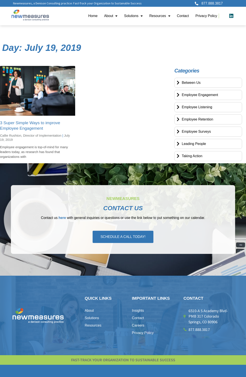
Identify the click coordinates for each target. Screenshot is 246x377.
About (111, 16)
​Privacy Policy (206, 16)
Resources (159, 16)
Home (93, 16)
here (62, 218)
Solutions (133, 16)
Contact (183, 16)
